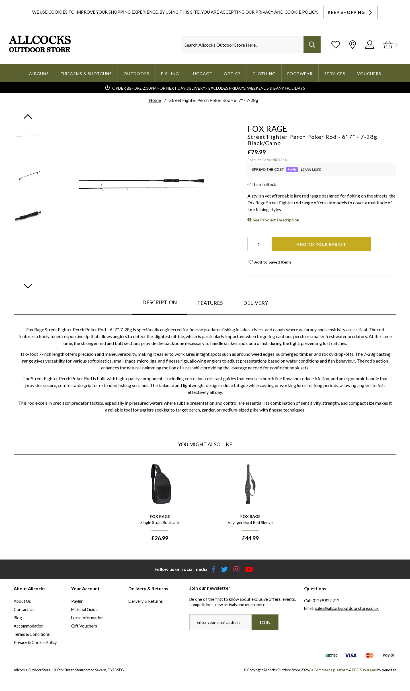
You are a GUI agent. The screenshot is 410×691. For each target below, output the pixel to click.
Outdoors (136, 73)
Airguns (39, 73)
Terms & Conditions (32, 634)
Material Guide (84, 609)
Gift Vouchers (84, 626)
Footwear (300, 73)
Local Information (87, 617)
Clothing (264, 73)
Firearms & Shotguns (86, 73)
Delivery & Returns (145, 601)
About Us (22, 601)
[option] (159, 503)
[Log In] (369, 44)
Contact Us (24, 609)
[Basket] (390, 44)
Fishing (170, 73)
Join (265, 622)
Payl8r (77, 601)
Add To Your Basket (321, 244)
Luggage (201, 73)
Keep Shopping (350, 12)
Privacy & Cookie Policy (35, 642)
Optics (232, 73)
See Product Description (276, 219)
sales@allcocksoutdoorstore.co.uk (347, 608)
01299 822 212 (326, 600)
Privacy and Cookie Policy (286, 12)
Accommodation (29, 626)
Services (334, 73)
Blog (18, 617)
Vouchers (369, 73)
